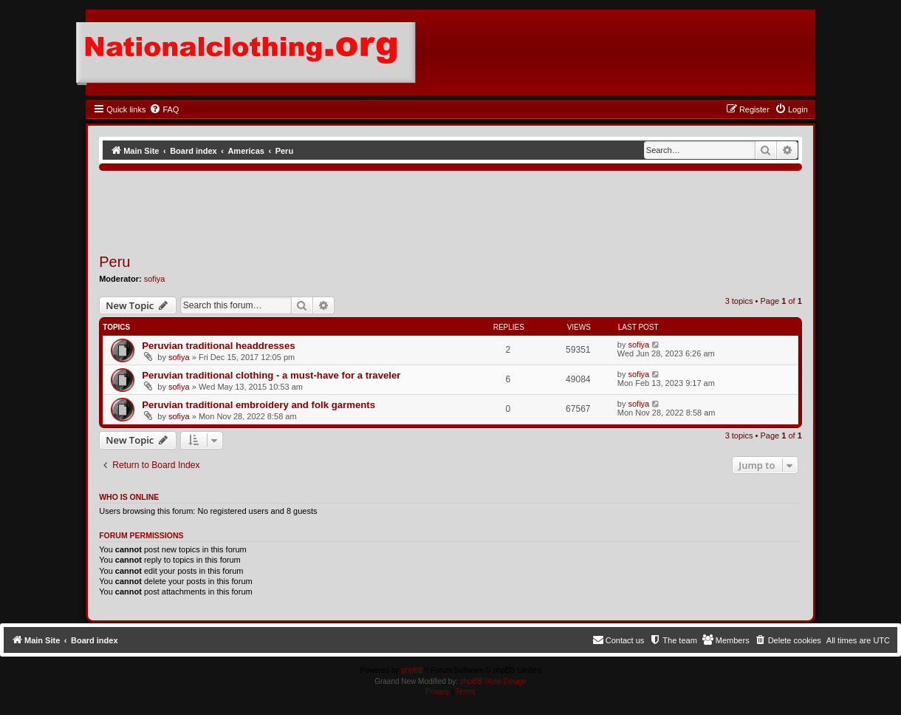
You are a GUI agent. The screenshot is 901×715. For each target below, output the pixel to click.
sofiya (154, 278)
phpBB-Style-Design (493, 681)
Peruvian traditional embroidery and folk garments (258, 404)
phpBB (412, 670)
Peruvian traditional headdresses (218, 345)
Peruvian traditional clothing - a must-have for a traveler (271, 375)
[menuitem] (164, 109)
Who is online (129, 496)
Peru (114, 262)
